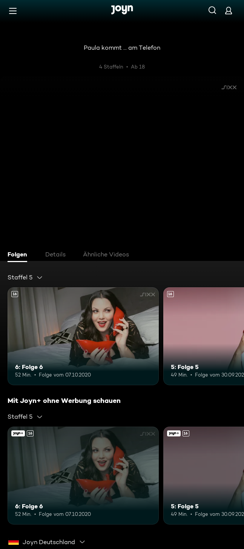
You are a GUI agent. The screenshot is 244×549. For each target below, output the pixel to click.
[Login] (228, 10)
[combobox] (25, 277)
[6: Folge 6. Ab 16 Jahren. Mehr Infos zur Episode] (83, 336)
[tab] (19, 255)
